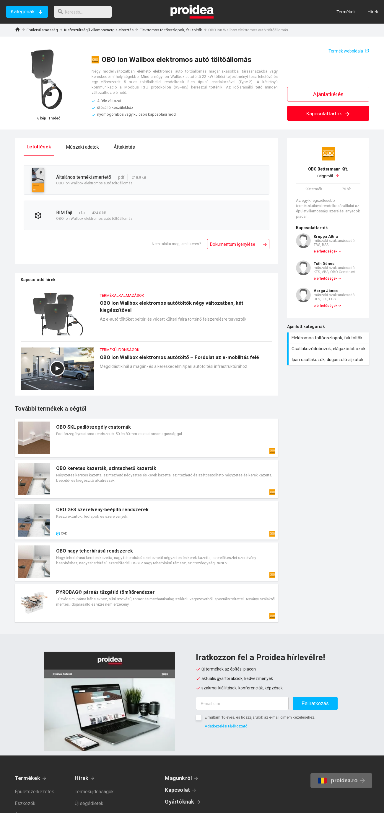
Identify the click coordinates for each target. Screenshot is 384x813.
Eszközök (25, 803)
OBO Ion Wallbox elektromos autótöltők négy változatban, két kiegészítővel (146, 317)
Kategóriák (23, 11)
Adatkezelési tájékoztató (226, 726)
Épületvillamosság (42, 30)
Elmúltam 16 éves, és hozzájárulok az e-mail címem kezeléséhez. (260, 717)
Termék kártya (146, 438)
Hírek (81, 778)
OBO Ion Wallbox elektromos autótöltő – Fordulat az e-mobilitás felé (146, 372)
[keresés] (85, 12)
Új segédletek (89, 803)
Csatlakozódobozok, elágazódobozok (329, 348)
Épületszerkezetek (34, 791)
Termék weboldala (345, 51)
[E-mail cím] (242, 703)
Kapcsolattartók (328, 114)
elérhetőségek (325, 251)
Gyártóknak (179, 802)
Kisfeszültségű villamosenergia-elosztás (99, 30)
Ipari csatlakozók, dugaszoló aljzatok (329, 359)
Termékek (27, 778)
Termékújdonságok (94, 791)
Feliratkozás (315, 703)
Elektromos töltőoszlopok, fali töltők (171, 30)
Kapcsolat (177, 790)
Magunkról (178, 778)
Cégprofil (328, 172)
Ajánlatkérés (328, 94)
